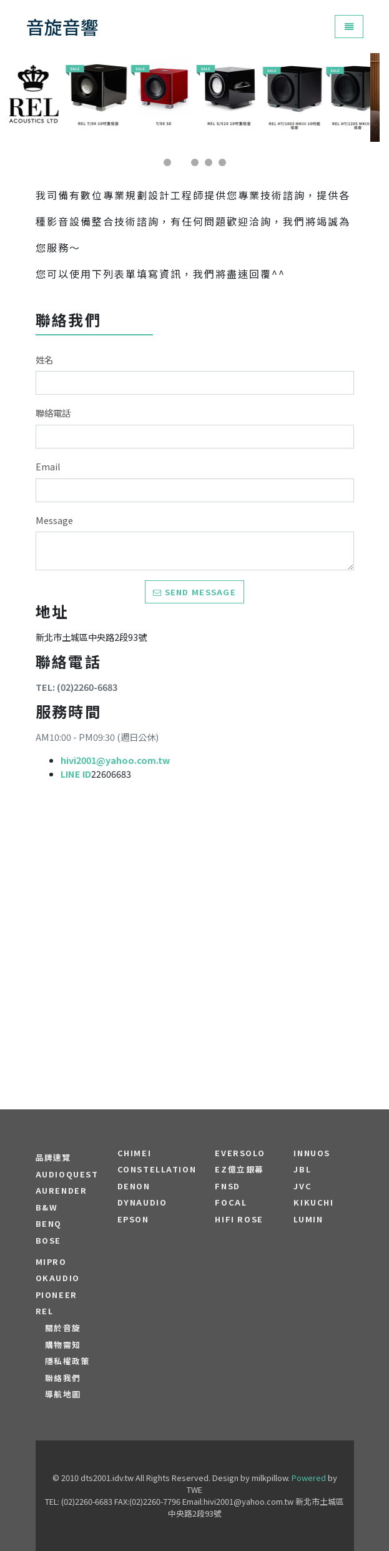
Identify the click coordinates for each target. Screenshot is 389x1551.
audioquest (67, 1174)
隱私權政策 (68, 1361)
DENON (133, 1186)
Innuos (311, 1153)
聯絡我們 (63, 1378)
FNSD (227, 1186)
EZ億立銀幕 (239, 1169)
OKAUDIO (58, 1278)
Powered (309, 1478)
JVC (302, 1186)
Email (48, 466)
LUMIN (308, 1219)
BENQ (49, 1223)
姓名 (44, 359)
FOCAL (231, 1202)
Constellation (157, 1169)
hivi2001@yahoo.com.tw (115, 759)
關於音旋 (63, 1328)
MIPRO (51, 1261)
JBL (302, 1169)
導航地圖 (63, 1394)
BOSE (48, 1240)
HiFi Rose (239, 1219)
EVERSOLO (240, 1153)
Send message (194, 592)
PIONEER (56, 1295)
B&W (47, 1207)
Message (54, 520)
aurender (61, 1190)
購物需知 (63, 1344)
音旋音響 (62, 26)
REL (45, 1311)
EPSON (133, 1219)
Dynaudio (142, 1202)
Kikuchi (313, 1202)
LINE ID (76, 773)
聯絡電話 (53, 412)
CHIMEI (134, 1153)
